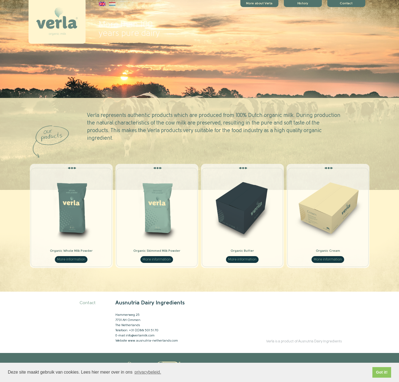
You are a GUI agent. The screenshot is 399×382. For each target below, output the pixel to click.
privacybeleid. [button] (147, 372)
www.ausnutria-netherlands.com (153, 340)
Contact (88, 303)
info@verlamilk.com (140, 335)
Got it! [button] (381, 372)
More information (71, 259)
